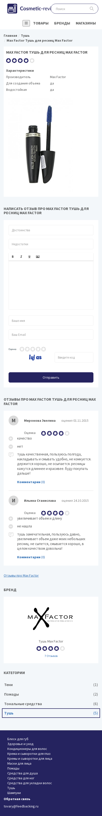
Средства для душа (22, 773)
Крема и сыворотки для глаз (29, 753)
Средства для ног (20, 778)
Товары (41, 23)
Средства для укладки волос (29, 783)
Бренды (62, 23)
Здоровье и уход (20, 744)
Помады (51, 694)
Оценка (12, 349)
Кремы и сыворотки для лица (29, 758)
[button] (13, 257)
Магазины (86, 23)
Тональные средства (51, 703)
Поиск (92, 9)
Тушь (51, 713)
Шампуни (14, 793)
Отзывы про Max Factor (21, 575)
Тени (51, 684)
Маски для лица (19, 763)
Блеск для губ (17, 739)
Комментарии (28, 482)
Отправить (51, 377)
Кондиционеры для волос (27, 748)
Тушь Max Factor (51, 630)
